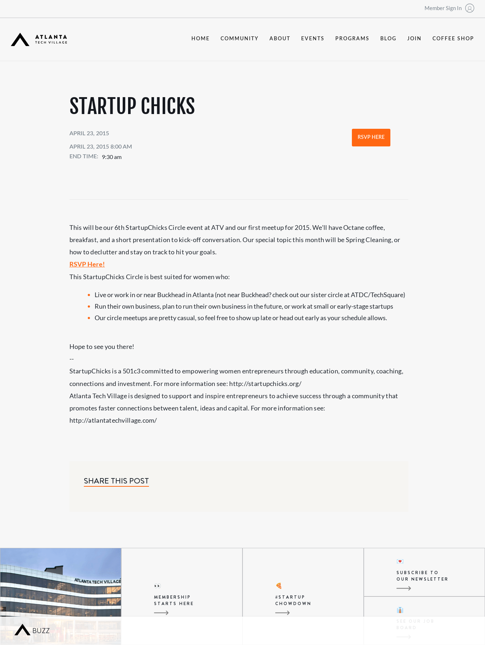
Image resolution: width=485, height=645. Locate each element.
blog (388, 38)
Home (200, 38)
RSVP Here (371, 137)
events (313, 38)
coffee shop (453, 38)
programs (352, 38)
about (279, 38)
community (240, 38)
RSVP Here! (87, 264)
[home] (39, 39)
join (414, 38)
